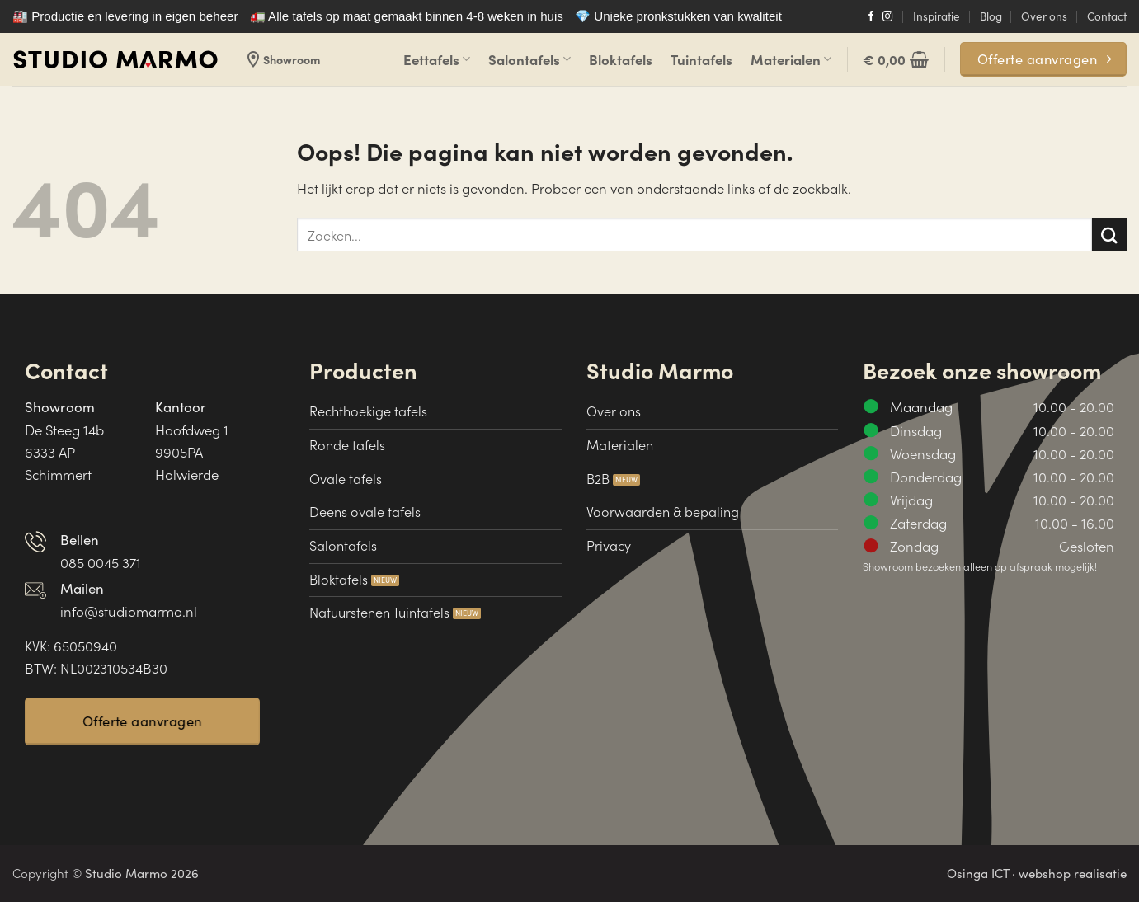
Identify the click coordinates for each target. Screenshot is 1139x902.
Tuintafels (701, 58)
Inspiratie (936, 16)
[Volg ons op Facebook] (871, 17)
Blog (991, 16)
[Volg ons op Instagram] (887, 17)
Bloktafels (620, 58)
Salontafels (529, 58)
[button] (896, 59)
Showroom (281, 59)
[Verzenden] (1109, 234)
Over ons (1044, 16)
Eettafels (436, 58)
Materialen (791, 58)
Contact (1107, 16)
